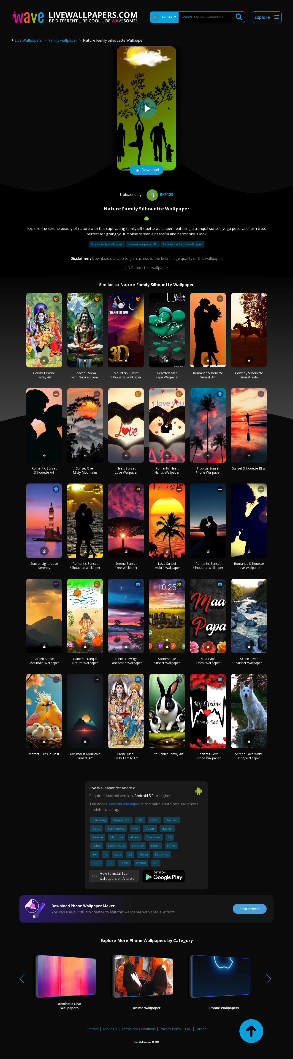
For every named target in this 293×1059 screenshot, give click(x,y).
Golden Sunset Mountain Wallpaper (44, 661)
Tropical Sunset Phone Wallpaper (208, 470)
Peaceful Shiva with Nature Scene (85, 375)
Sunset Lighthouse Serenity (44, 565)
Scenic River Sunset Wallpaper (249, 661)
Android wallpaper (124, 803)
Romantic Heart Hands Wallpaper (167, 470)
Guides (200, 1028)
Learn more (250, 908)
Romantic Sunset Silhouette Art (44, 470)
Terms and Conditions (138, 1028)
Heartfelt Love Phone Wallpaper (208, 756)
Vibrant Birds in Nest (44, 754)
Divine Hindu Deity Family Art (126, 756)
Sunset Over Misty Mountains (85, 470)
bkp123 (159, 194)
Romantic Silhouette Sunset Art (208, 375)
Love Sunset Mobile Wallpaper (167, 565)
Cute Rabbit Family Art (167, 754)
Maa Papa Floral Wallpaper (208, 661)
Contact (93, 1028)
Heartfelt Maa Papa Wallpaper (167, 375)
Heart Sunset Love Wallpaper (126, 470)
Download (146, 170)
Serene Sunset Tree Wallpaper (126, 565)
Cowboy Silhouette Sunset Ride (249, 375)
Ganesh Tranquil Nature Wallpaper (85, 661)
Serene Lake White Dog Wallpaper (249, 756)
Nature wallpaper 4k (142, 244)
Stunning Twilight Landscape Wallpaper (126, 661)
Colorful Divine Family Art (44, 375)
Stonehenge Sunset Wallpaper (167, 661)
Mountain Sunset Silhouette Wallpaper (126, 375)
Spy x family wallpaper (107, 244)
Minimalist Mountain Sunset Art (85, 756)
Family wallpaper (63, 40)
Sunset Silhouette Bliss (249, 468)
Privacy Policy (170, 1028)
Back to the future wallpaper (182, 244)
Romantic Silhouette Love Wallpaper (249, 565)
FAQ (188, 1028)
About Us (110, 1028)
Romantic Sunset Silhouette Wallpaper (85, 565)
